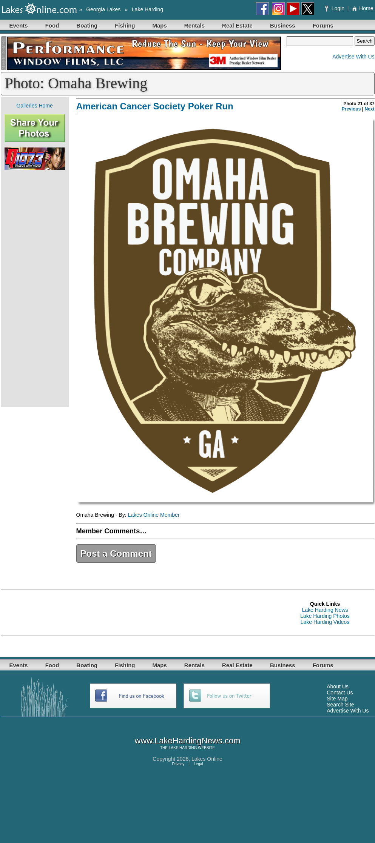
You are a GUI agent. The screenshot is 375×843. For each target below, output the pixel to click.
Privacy (178, 764)
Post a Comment (116, 553)
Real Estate (237, 25)
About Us (338, 686)
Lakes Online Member (153, 515)
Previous (351, 109)
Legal (198, 764)
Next (369, 109)
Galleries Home (34, 106)
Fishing (125, 25)
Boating (86, 25)
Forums (323, 25)
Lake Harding (147, 9)
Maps (160, 25)
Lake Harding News (325, 610)
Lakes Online (206, 759)
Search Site (340, 705)
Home (362, 8)
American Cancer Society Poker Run (154, 106)
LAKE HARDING (183, 748)
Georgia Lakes (103, 9)
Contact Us (340, 692)
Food (52, 25)
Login (335, 8)
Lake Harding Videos (325, 622)
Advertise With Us (353, 57)
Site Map (337, 699)
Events (18, 25)
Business (282, 25)
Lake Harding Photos (325, 616)
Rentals (194, 25)
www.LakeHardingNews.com (188, 740)
